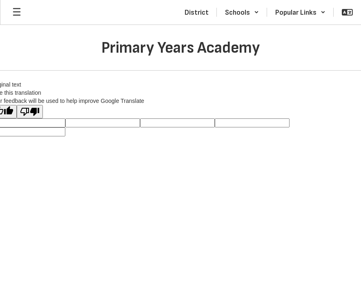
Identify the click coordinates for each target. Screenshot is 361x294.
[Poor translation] (30, 111)
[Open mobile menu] (16, 12)
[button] (242, 12)
